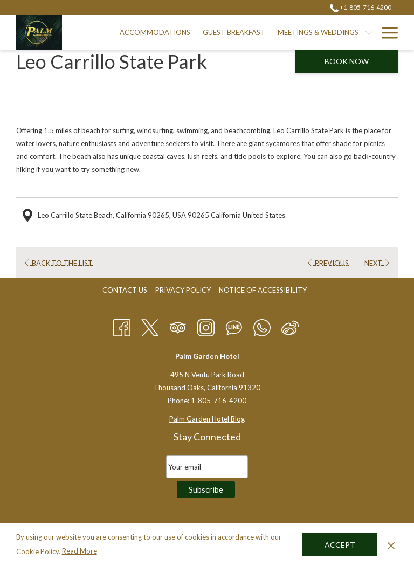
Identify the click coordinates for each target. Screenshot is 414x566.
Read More (79, 551)
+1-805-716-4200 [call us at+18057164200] (360, 7)
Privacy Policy (183, 290)
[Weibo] (290, 325)
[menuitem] (155, 32)
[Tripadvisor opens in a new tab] (178, 325)
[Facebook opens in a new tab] (121, 325)
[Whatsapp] (262, 325)
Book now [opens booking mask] (347, 61)
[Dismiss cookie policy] (391, 544)
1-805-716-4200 (218, 400)
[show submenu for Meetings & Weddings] (369, 32)
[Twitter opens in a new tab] (149, 325)
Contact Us (124, 290)
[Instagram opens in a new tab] (206, 325)
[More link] (386, 32)
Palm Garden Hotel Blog (207, 419)
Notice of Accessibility (263, 290)
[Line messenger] (234, 325)
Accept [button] (340, 544)
